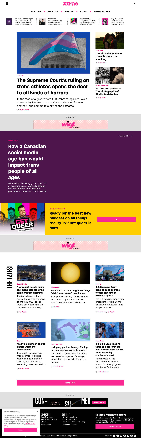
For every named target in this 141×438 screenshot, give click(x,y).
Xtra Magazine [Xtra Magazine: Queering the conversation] (70, 3)
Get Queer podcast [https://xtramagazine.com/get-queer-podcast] (69, 424)
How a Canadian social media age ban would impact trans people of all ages (27, 161)
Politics (53, 11)
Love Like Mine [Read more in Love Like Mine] (56, 344)
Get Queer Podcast (57, 209)
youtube (121, 436)
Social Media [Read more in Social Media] (13, 140)
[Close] (37, 411)
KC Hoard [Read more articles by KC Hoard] (56, 307)
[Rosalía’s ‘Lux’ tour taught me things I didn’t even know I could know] (70, 274)
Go (116, 219)
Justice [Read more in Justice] (20, 75)
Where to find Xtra (69, 419)
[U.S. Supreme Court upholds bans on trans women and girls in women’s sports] (109, 274)
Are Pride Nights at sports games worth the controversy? (31, 346)
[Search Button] (134, 3)
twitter (117, 436)
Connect (66, 414)
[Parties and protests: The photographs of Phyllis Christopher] (109, 75)
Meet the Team (47, 417)
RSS (135, 436)
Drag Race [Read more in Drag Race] (99, 341)
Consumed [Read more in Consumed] (55, 287)
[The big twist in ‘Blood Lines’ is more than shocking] (109, 40)
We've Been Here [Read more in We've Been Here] (102, 86)
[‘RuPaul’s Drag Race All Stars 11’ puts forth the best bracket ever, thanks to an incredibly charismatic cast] (109, 331)
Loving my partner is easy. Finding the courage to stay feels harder (69, 349)
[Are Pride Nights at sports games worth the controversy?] (31, 331)
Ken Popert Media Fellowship (73, 422)
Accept (20, 430)
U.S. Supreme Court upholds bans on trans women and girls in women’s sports (107, 291)
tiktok (128, 436)
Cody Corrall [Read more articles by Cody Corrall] (102, 98)
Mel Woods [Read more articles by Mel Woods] (23, 312)
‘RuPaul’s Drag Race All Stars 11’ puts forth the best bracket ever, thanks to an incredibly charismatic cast (109, 349)
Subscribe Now (115, 426)
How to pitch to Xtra (49, 419)
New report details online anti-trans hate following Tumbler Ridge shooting (30, 290)
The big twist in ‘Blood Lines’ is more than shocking (108, 56)
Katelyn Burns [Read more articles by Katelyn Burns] (24, 110)
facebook (114, 436)
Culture (36, 11)
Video (83, 11)
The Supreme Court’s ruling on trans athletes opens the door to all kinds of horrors (53, 86)
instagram (124, 436)
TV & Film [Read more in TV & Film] (99, 51)
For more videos (124, 136)
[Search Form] (134, 3)
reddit (131, 436)
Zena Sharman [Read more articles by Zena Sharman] (58, 366)
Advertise (44, 422)
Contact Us (46, 414)
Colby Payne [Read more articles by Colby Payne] (102, 63)
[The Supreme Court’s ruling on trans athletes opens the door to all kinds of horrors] (53, 53)
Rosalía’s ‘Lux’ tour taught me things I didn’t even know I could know (70, 292)
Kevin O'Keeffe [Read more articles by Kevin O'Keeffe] (103, 372)
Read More (70, 383)
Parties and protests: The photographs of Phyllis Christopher (108, 91)
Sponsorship (46, 424)
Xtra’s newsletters (69, 417)
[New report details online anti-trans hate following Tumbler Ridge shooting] (31, 274)
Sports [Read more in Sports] (98, 284)
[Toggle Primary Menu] (7, 3)
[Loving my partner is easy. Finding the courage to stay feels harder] (70, 331)
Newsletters (102, 11)
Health (69, 11)
